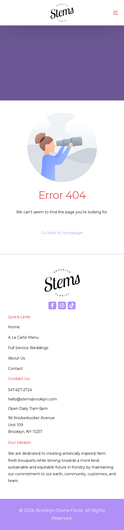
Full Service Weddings (28, 347)
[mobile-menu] (109, 13)
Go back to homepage (62, 232)
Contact (15, 368)
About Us (16, 358)
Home (14, 327)
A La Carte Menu (23, 337)
